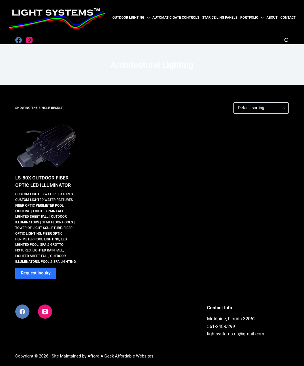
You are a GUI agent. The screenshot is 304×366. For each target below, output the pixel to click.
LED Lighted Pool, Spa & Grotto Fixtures (41, 245)
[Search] (286, 40)
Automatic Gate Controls (175, 18)
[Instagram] (29, 40)
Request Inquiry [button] (36, 273)
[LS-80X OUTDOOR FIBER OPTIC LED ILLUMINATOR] (46, 144)
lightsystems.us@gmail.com (235, 334)
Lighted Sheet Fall (31, 256)
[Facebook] (18, 40)
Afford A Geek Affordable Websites (120, 356)
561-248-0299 (221, 326)
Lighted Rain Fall (47, 250)
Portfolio (252, 17)
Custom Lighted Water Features (44, 194)
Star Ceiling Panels (219, 18)
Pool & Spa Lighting (58, 262)
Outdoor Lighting (131, 17)
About (271, 18)
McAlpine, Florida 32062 (231, 318)
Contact (288, 18)
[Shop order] (261, 108)
